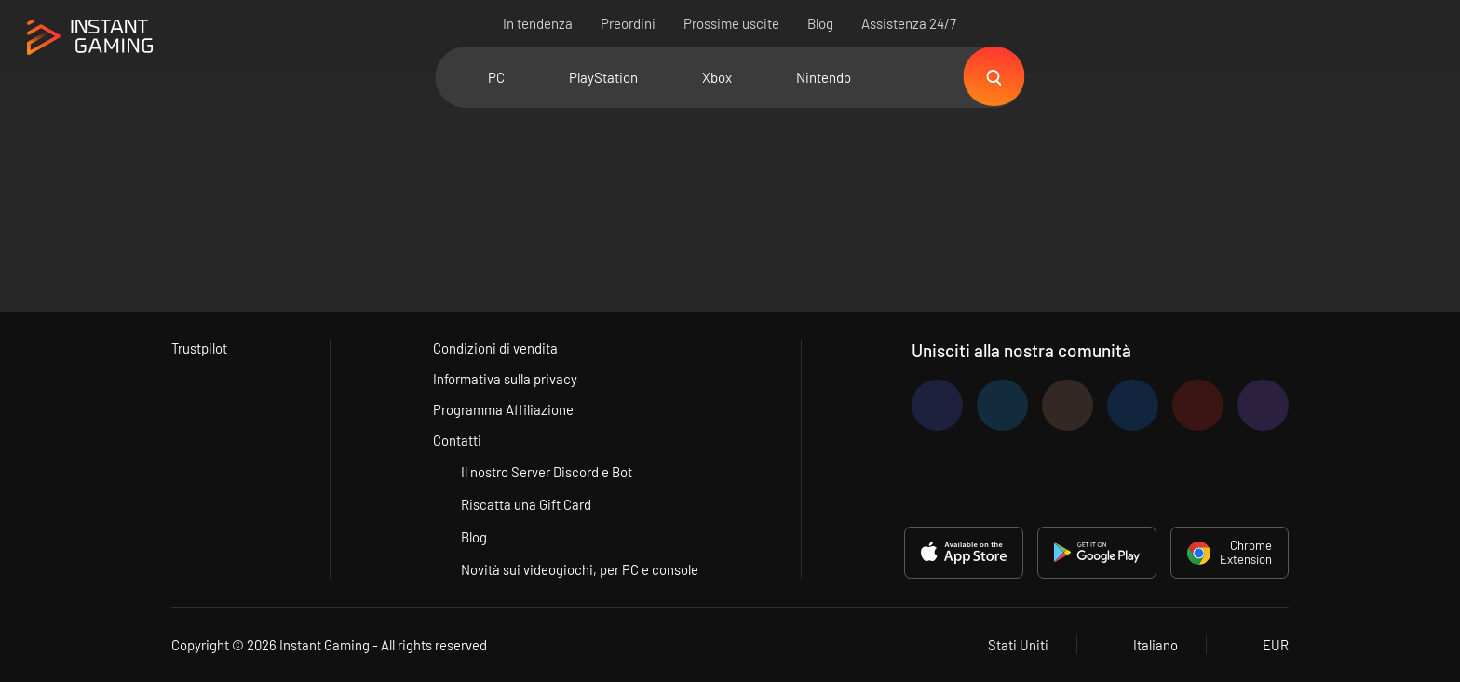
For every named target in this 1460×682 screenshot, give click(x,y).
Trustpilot (199, 348)
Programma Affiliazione (504, 409)
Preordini (629, 23)
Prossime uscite (732, 23)
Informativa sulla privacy (506, 378)
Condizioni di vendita (496, 348)
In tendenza (539, 23)
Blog (821, 23)
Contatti (458, 440)
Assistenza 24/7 (909, 23)
